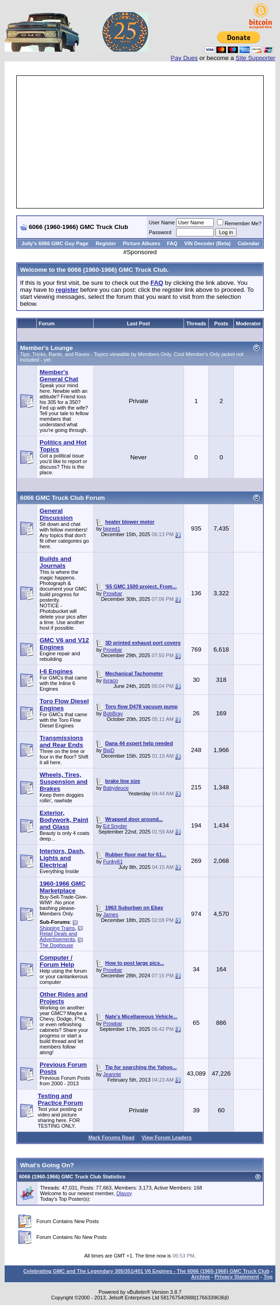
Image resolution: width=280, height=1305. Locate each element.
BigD (108, 750)
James (110, 914)
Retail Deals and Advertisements (58, 936)
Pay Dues (184, 57)
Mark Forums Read (112, 1137)
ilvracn (110, 680)
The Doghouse (56, 945)
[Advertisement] (149, 142)
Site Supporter (255, 57)
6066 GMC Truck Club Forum (62, 497)
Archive (200, 1276)
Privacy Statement (236, 1276)
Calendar (249, 243)
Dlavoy (124, 1193)
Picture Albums (141, 243)
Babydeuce (116, 788)
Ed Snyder (115, 826)
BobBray (113, 713)
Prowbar (112, 593)
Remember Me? (239, 223)
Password (160, 232)
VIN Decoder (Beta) (207, 243)
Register (106, 243)
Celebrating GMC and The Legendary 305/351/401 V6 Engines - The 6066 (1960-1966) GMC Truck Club (146, 1271)
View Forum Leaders (166, 1137)
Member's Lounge (46, 347)
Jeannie (112, 1074)
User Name (162, 222)
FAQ (172, 243)
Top (268, 1276)
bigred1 (111, 528)
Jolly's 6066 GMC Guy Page (55, 243)
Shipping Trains (57, 928)
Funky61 (113, 861)
